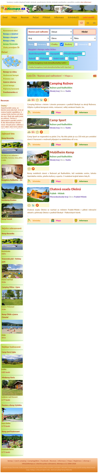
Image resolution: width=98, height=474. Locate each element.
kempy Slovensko (10, 44)
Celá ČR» (31, 75)
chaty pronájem (41, 470)
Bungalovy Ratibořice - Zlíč (12, 180)
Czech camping (20, 461)
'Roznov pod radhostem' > (50, 75)
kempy (10, 461)
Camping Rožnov (61, 83)
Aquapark (54, 53)
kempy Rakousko (67, 470)
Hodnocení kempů (11, 75)
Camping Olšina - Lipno (11, 287)
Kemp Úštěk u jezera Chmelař (10, 315)
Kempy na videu (10, 72)
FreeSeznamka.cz (10, 92)
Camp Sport (58, 120)
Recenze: (5, 100)
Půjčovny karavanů (11, 89)
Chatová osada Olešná (65, 189)
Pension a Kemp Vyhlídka (12, 405)
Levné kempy (8, 85)
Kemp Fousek (7, 219)
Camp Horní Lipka (9, 352)
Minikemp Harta (8, 377)
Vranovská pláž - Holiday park (11, 260)
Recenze (25, 17)
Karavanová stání (10, 30)
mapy (27, 470)
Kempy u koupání (10, 37)
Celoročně (83, 44)
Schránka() (73, 17)
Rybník (32, 58)
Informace (59, 17)
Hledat (85, 31)
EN (94, 23)
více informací (85, 2)
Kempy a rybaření (10, 34)
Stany (31, 44)
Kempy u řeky (9, 40)
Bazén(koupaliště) (37, 53)
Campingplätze (33, 461)
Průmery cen (8, 79)
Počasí (36, 17)
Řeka (71, 58)
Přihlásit (46, 17)
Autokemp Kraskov (9, 200)
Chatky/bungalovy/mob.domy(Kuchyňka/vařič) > (48, 63)
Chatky (54, 44)
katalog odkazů (86, 467)
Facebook (44, 461)
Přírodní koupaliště (73, 53)
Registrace (78, 461)
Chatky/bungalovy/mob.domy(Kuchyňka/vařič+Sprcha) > (50, 67)
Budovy (68, 44)
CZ (81, 22)
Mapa (14, 17)
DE (88, 23)
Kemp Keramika (8, 138)
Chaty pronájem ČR (11, 47)
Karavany (42, 44)
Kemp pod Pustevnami (11, 431)
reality (45, 467)
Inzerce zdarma (9, 82)
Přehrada (44, 58)
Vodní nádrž (58, 58)
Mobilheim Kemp (62, 152)
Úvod (5, 17)
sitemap (86, 461)
